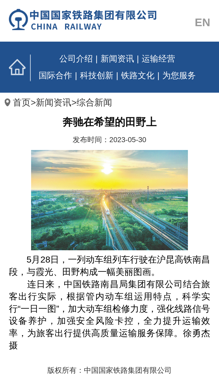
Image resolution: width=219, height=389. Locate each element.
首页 (21, 67)
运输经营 (158, 58)
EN (202, 22)
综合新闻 (94, 102)
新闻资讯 (117, 58)
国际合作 (55, 75)
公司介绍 (76, 58)
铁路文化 (137, 75)
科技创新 (96, 75)
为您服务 (179, 75)
